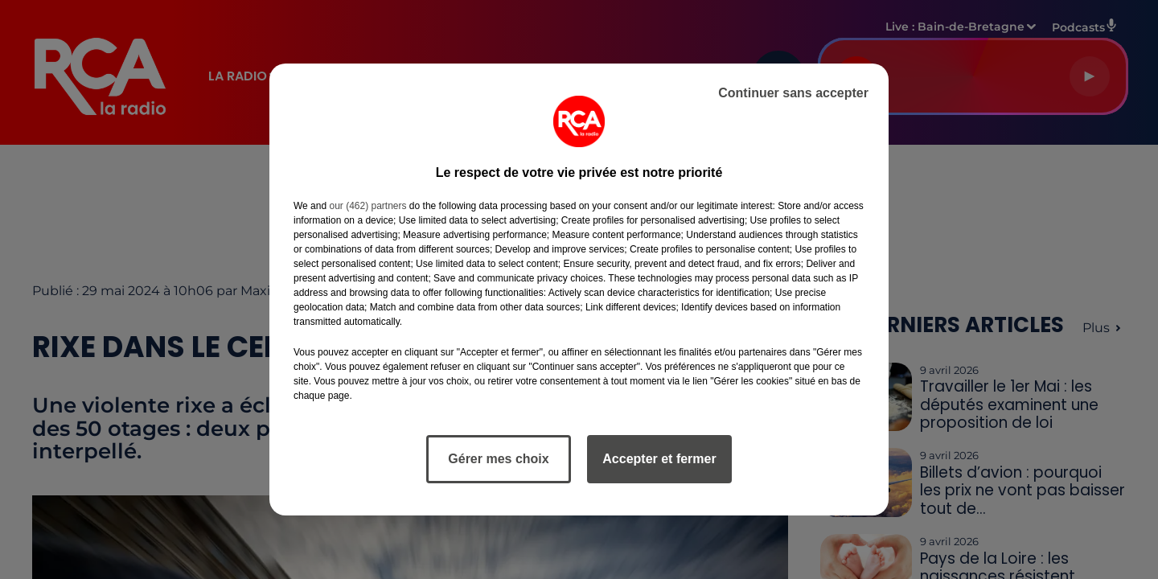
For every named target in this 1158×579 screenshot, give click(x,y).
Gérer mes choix (498, 459)
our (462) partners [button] (367, 205)
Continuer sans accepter (793, 93)
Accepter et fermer (659, 459)
